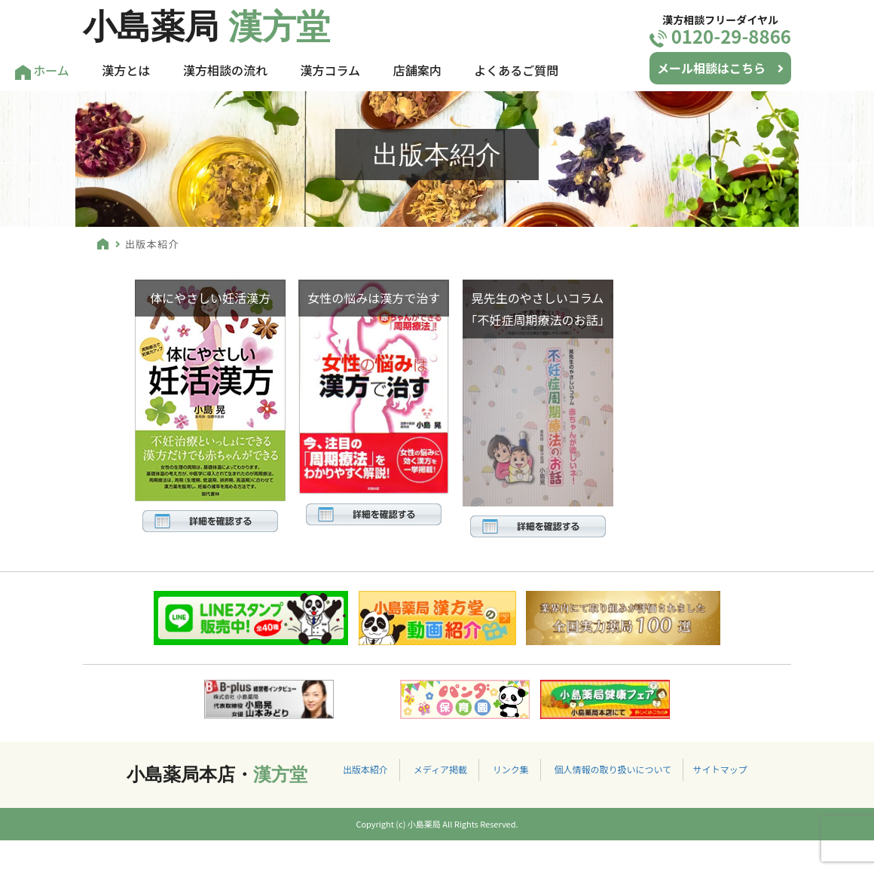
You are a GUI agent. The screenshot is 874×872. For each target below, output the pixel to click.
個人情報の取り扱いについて (612, 769)
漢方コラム (331, 70)
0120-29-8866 (720, 36)
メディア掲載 (440, 769)
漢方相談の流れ (225, 70)
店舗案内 (417, 70)
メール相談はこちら (720, 68)
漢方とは (126, 70)
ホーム (42, 70)
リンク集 (511, 769)
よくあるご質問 (516, 70)
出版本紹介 (365, 769)
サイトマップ (720, 769)
